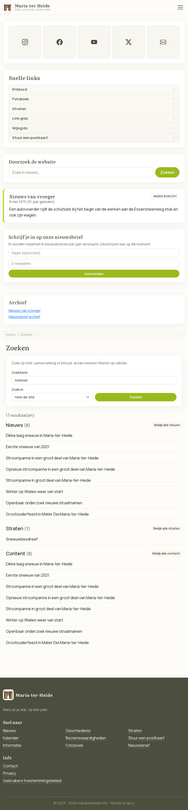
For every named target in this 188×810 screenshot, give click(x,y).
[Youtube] (94, 42)
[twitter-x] (128, 42)
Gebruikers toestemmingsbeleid (32, 780)
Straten (135, 730)
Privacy (9, 773)
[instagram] (25, 42)
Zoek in (17, 389)
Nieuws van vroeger (25, 310)
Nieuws (9, 730)
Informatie (12, 745)
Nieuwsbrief (139, 745)
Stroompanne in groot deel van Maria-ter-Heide (48, 480)
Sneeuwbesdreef (22, 539)
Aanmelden (94, 273)
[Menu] (180, 7)
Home (10, 334)
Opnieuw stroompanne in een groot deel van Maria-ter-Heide (60, 469)
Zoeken (167, 172)
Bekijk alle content (166, 553)
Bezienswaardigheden (86, 738)
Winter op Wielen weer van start (34, 491)
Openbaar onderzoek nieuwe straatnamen (44, 503)
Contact (10, 766)
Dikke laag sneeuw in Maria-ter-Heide (39, 435)
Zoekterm (20, 372)
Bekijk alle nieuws (167, 425)
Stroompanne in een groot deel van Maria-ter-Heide (52, 458)
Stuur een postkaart (146, 738)
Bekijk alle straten (166, 528)
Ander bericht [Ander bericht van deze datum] (165, 196)
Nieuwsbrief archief (24, 316)
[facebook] (59, 42)
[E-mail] (163, 42)
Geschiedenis (78, 730)
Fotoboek (74, 745)
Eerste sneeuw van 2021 (27, 446)
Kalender (11, 738)
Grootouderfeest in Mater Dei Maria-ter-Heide (47, 514)
